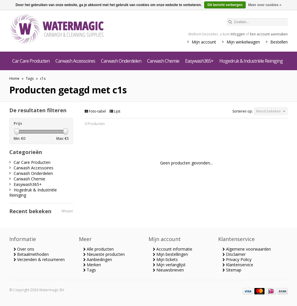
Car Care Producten (31, 61)
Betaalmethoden (31, 254)
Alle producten (98, 249)
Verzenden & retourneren (39, 259)
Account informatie (172, 249)
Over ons (24, 249)
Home (14, 78)
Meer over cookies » (264, 5)
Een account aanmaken (269, 34)
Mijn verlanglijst (169, 264)
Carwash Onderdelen (121, 61)
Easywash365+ (199, 61)
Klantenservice (237, 264)
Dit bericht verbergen (224, 5)
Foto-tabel (96, 111)
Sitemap (231, 270)
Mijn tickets (165, 259)
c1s (43, 78)
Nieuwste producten (104, 254)
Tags (30, 78)
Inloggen (238, 34)
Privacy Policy (236, 259)
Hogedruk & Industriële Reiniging (251, 61)
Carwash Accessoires (75, 61)
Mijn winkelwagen (243, 42)
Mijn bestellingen (170, 254)
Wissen (67, 211)
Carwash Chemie (163, 61)
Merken (92, 264)
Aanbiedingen (97, 259)
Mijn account (204, 42)
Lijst (115, 111)
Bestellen (279, 42)
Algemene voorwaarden (246, 249)
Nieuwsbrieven (168, 270)
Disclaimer (234, 254)
